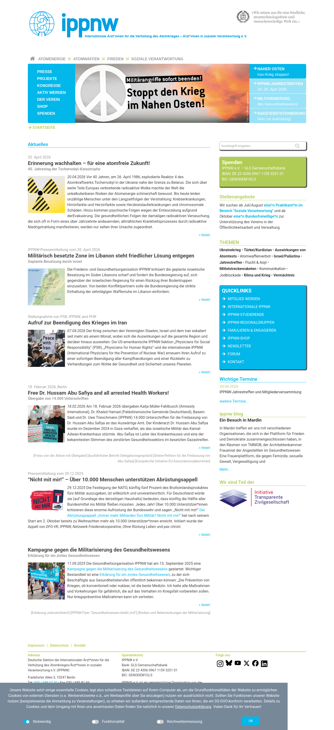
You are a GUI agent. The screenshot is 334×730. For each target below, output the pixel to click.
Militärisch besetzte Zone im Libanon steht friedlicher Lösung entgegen (111, 256)
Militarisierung (273, 99)
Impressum (36, 645)
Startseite (43, 128)
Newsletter (239, 346)
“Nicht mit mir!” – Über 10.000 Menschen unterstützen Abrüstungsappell (113, 479)
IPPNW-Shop (239, 338)
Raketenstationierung (277, 113)
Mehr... (225, 469)
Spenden (46, 113)
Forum (234, 354)
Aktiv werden (51, 93)
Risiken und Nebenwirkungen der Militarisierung (174, 613)
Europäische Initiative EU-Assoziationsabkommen (172, 461)
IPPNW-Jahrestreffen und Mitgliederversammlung (260, 392)
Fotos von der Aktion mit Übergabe (60, 456)
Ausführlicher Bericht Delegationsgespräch (120, 456)
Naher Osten (270, 69)
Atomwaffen (86, 59)
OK (251, 721)
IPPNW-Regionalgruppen (251, 322)
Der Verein (48, 100)
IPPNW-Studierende (246, 314)
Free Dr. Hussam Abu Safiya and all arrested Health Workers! (98, 393)
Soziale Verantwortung (157, 59)
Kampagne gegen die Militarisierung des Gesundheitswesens (99, 550)
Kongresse (49, 86)
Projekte (47, 79)
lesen (205, 235)
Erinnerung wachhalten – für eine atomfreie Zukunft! (89, 163)
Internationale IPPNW (249, 307)
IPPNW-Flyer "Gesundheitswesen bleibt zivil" (103, 613)
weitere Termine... (234, 401)
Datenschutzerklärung (193, 707)
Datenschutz (59, 645)
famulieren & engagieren (252, 330)
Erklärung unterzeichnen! (50, 613)
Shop (42, 106)
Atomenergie (52, 59)
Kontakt (236, 362)
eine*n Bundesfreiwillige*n (256, 216)
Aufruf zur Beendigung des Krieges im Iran (77, 323)
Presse (44, 72)
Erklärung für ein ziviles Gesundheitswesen (135, 574)
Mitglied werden (244, 299)
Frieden (115, 59)
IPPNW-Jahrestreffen (277, 84)
